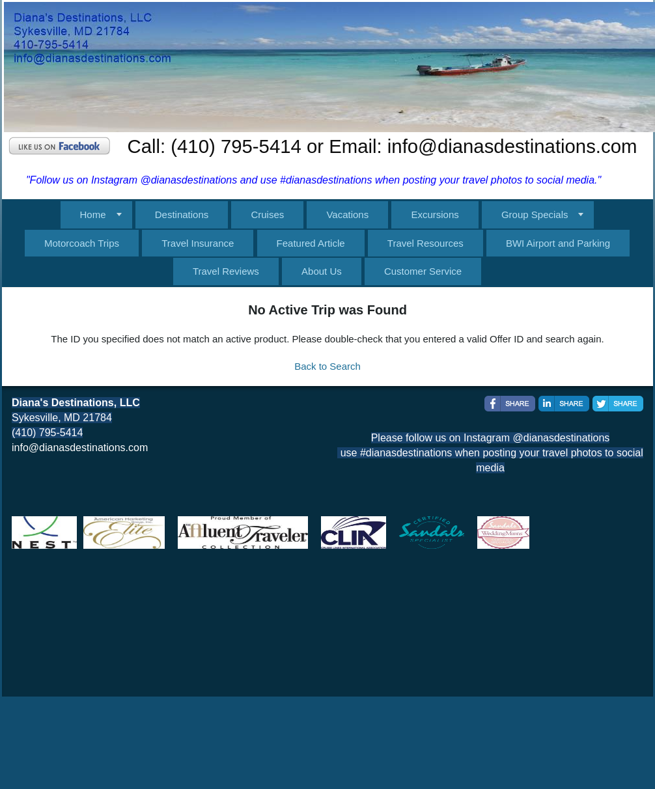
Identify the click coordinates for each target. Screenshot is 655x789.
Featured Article (311, 243)
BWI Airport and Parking (558, 243)
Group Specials (534, 214)
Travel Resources (425, 243)
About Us (321, 271)
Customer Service (423, 271)
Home (93, 214)
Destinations (182, 214)
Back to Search (327, 366)
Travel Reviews (226, 271)
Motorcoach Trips (81, 243)
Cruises (267, 214)
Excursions (434, 214)
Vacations (347, 214)
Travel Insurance (197, 243)
